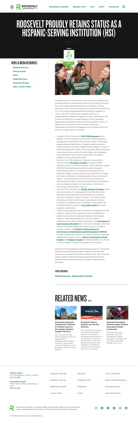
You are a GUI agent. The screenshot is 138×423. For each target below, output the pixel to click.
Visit (92, 7)
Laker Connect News (22, 87)
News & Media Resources (115, 380)
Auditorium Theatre (58, 387)
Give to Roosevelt (112, 374)
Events (80, 393)
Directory (81, 374)
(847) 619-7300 (15, 388)
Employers (82, 387)
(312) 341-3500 (15, 377)
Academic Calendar (58, 374)
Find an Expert (19, 71)
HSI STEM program (90, 136)
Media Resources (20, 67)
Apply (101, 7)
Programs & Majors (58, 7)
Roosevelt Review (21, 83)
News (15, 75)
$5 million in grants (78, 163)
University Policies (113, 393)
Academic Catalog (57, 380)
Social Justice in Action (82, 276)
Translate (114, 7)
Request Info (79, 7)
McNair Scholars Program (92, 189)
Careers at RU (56, 393)
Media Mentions (20, 79)
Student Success (62, 276)
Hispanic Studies (75, 240)
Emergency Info (84, 380)
